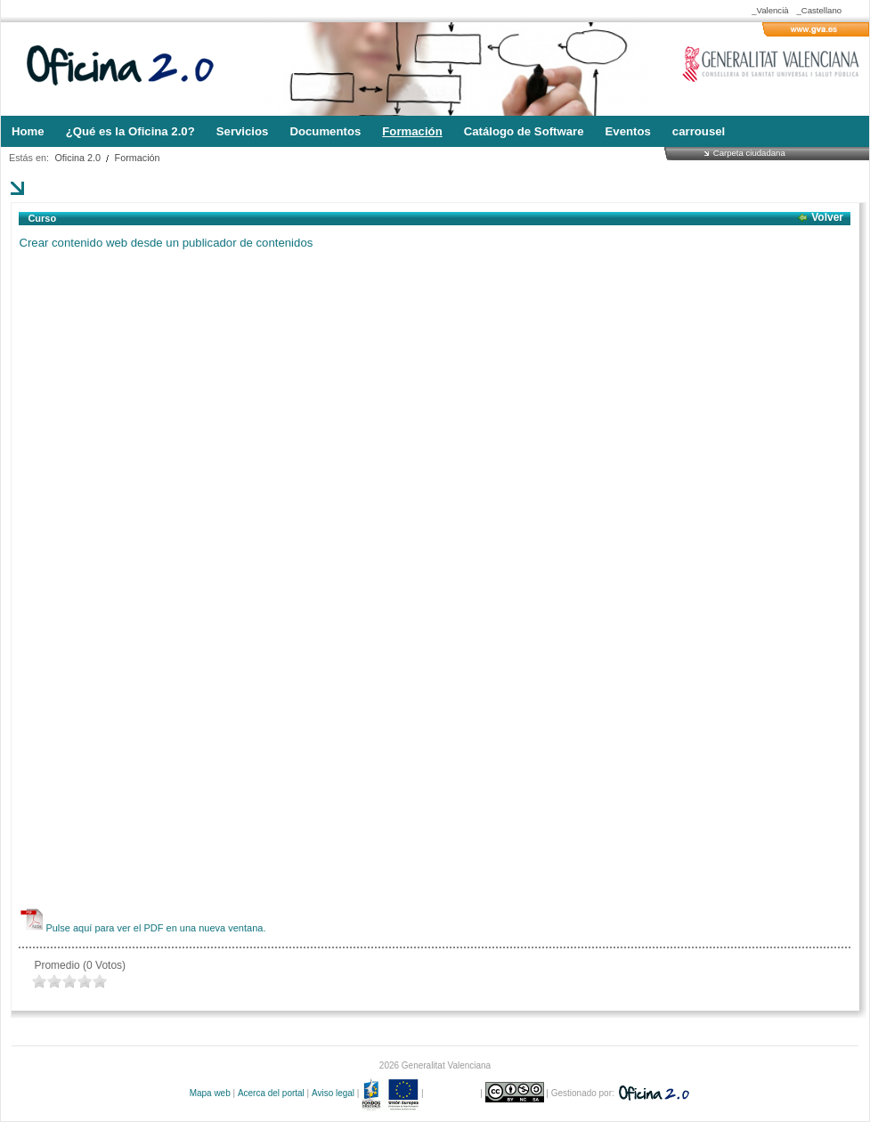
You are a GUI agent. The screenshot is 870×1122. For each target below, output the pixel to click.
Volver (827, 217)
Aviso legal (333, 1093)
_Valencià (770, 10)
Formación (137, 157)
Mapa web (210, 1093)
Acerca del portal (271, 1093)
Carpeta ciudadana (749, 153)
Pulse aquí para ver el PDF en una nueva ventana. (155, 928)
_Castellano (819, 10)
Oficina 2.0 (77, 157)
